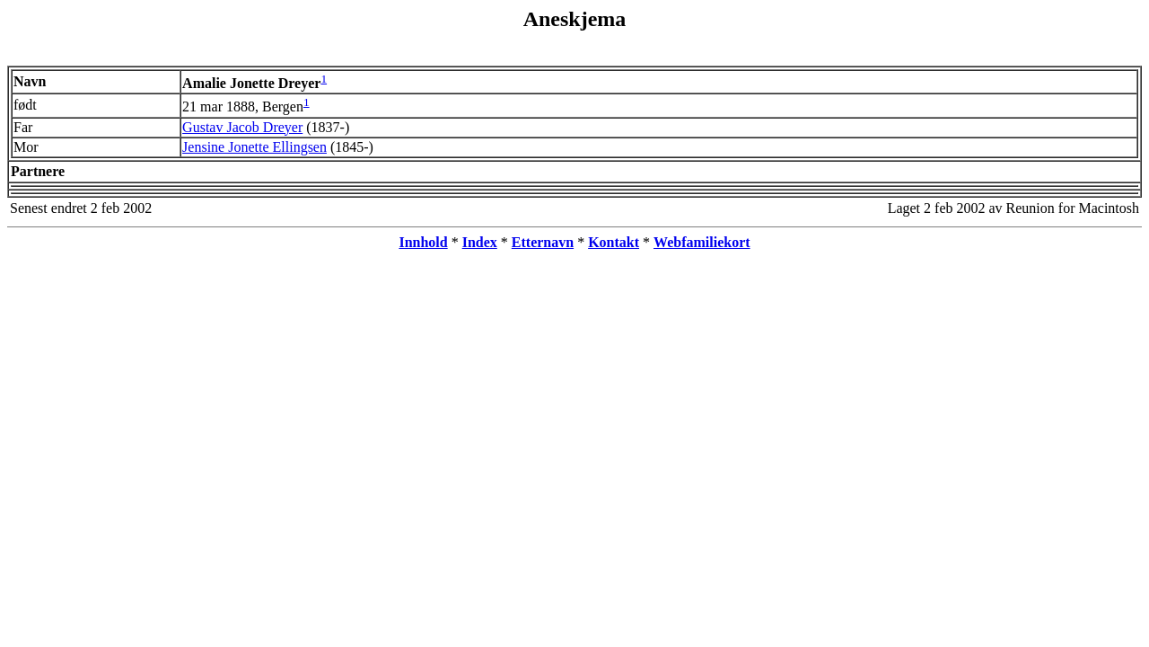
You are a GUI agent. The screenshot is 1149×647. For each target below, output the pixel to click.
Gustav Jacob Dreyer (242, 127)
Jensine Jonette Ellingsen (254, 147)
